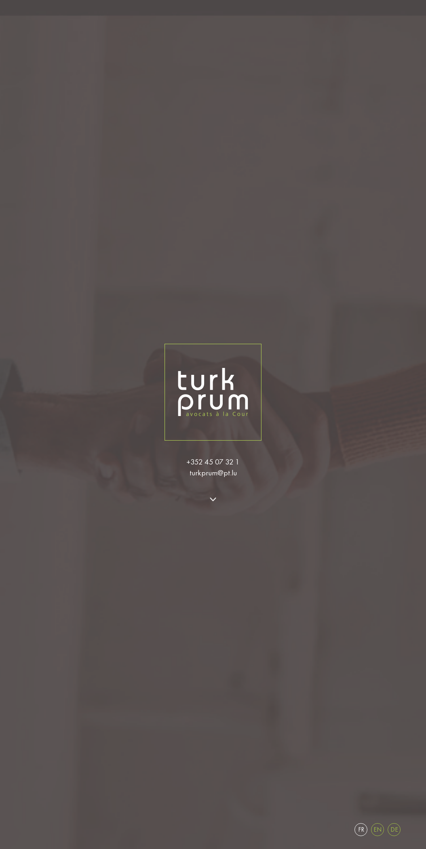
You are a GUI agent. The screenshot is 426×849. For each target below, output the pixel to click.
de (394, 829)
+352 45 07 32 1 (213, 462)
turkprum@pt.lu (213, 472)
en (377, 829)
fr (361, 829)
